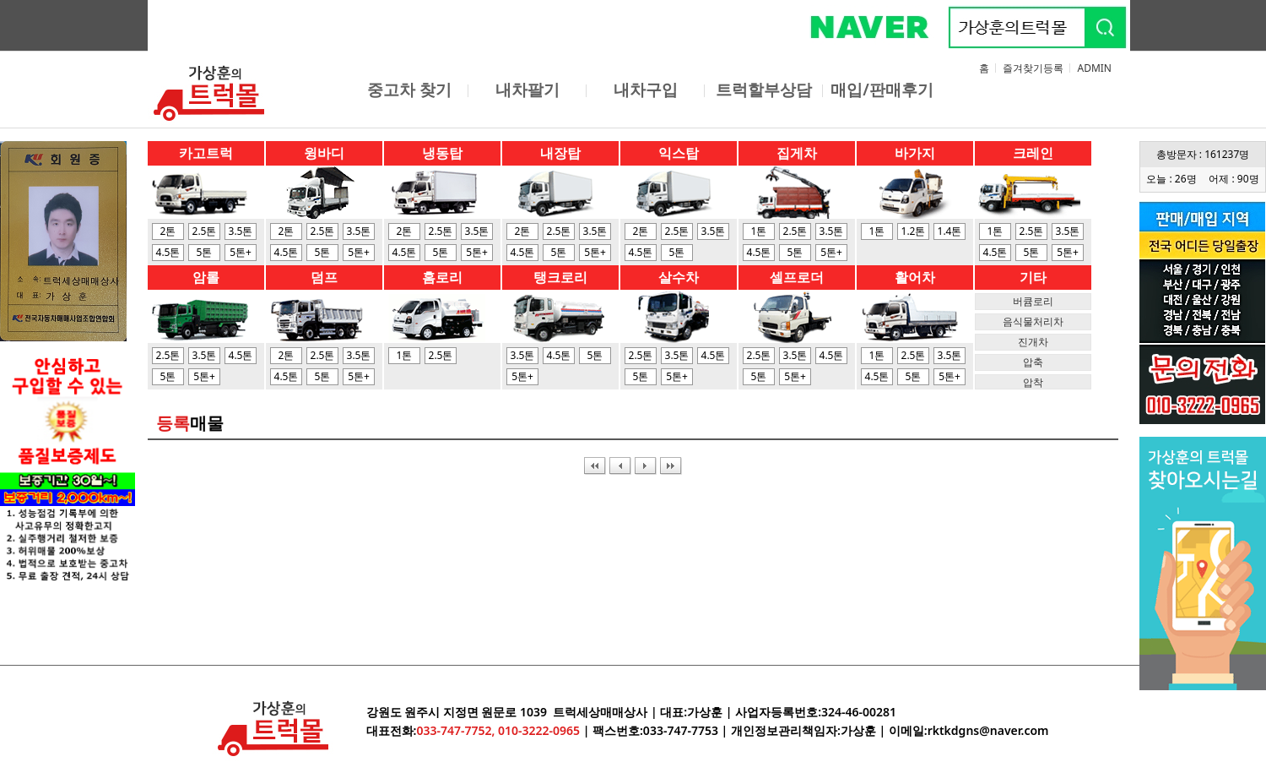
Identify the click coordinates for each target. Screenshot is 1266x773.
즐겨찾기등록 (1033, 68)
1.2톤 (913, 231)
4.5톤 (168, 252)
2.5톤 (204, 231)
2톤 (168, 231)
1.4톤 (950, 231)
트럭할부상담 (764, 90)
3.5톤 (241, 231)
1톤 (759, 231)
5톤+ (241, 252)
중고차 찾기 (409, 90)
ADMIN (1094, 68)
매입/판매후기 (881, 90)
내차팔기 (527, 90)
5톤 (205, 252)
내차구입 (646, 90)
